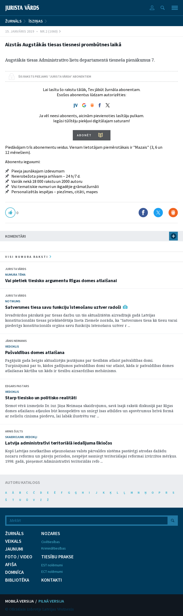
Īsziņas (36, 21)
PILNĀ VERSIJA (51, 601)
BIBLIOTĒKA (17, 580)
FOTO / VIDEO (18, 556)
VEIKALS (13, 541)
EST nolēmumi (52, 565)
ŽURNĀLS (13, 21)
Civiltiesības (50, 541)
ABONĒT (84, 135)
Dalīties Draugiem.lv (173, 212)
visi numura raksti (28, 257)
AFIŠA (11, 564)
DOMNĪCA (14, 572)
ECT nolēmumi (52, 571)
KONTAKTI (51, 580)
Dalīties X (158, 212)
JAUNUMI (14, 549)
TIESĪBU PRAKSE (57, 556)
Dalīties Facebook (143, 212)
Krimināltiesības (53, 548)
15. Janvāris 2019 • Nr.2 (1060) (33, 31)
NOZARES (50, 533)
